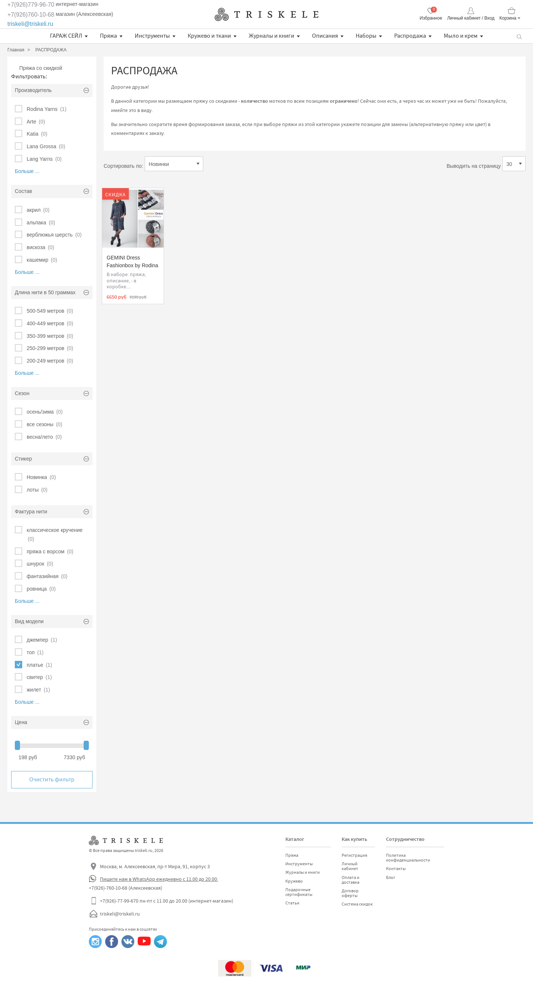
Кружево (294, 881)
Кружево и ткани (209, 36)
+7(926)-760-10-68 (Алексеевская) (125, 887)
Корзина (507, 18)
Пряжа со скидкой (40, 68)
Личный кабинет (350, 866)
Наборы (366, 36)
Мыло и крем (460, 36)
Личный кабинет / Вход (470, 18)
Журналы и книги (271, 36)
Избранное (431, 18)
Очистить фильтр (51, 779)
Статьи (292, 903)
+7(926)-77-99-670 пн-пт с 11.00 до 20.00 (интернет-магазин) (166, 900)
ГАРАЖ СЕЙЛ (66, 36)
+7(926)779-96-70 (30, 4)
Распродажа (410, 36)
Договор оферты (350, 893)
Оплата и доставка (350, 880)
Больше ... (27, 171)
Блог (390, 877)
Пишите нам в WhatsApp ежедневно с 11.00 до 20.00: (159, 879)
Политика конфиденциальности (408, 857)
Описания (325, 36)
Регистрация (354, 855)
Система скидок (357, 904)
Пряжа (108, 36)
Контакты (396, 869)
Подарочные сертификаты (298, 892)
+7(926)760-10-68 (30, 14)
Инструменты (152, 36)
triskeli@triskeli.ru (30, 24)
